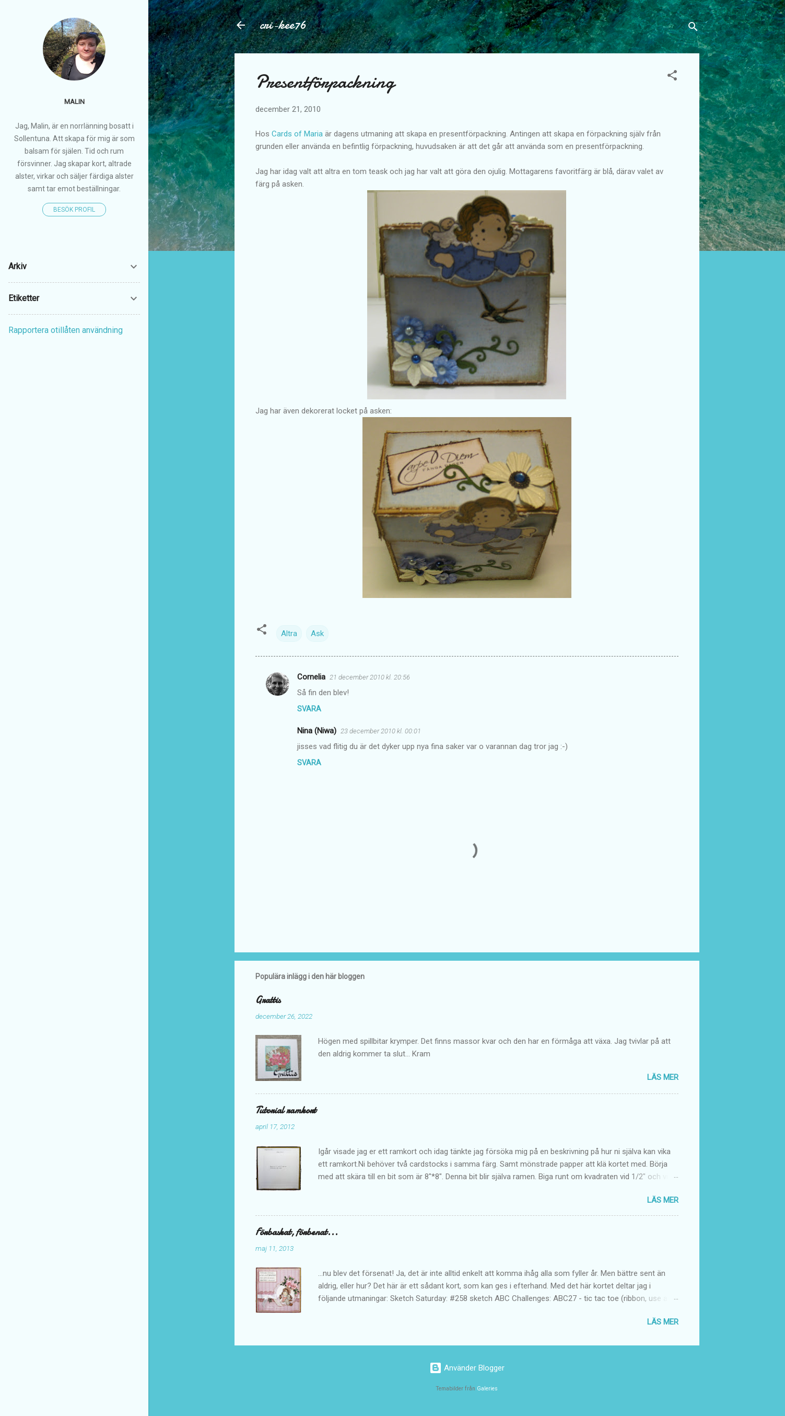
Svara (309, 709)
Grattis (267, 1000)
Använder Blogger (467, 1368)
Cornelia (311, 677)
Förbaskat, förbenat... (296, 1232)
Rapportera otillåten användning (65, 330)
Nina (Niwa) (316, 730)
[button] (672, 77)
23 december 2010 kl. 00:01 (381, 731)
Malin (74, 101)
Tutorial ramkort (285, 1110)
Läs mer (662, 1077)
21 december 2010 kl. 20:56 (370, 677)
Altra (289, 633)
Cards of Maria (296, 134)
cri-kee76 (283, 24)
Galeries (487, 1388)
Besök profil (74, 209)
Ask (317, 633)
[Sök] (693, 28)
